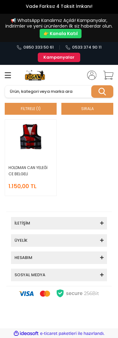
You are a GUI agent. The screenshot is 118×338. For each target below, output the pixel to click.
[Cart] (106, 75)
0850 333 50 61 (35, 47)
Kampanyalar (59, 57)
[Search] (59, 91)
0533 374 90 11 (83, 47)
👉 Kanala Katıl (60, 33)
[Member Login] (89, 75)
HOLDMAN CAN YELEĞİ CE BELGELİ (28, 171)
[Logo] (35, 75)
